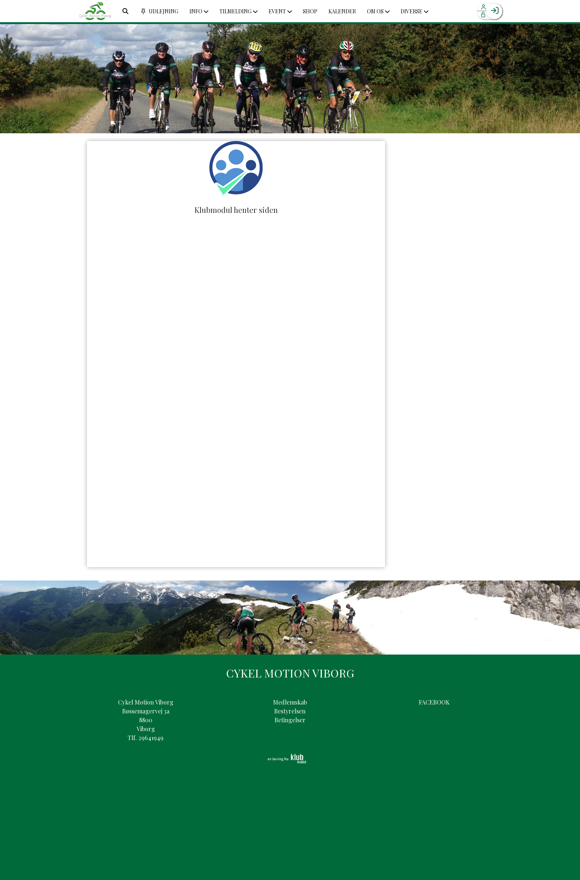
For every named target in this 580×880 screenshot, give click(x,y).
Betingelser (290, 720)
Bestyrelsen (290, 711)
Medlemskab (290, 702)
